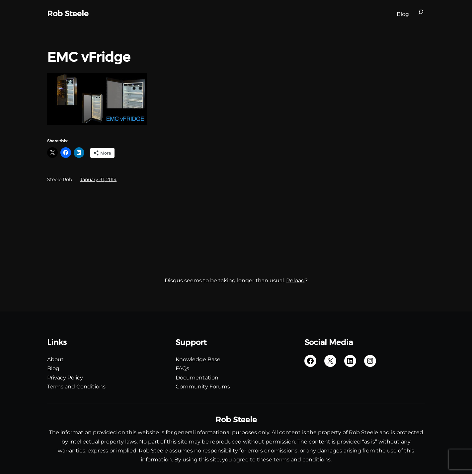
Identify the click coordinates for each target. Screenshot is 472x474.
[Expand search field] (421, 14)
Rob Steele (68, 13)
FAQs (182, 368)
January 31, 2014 (98, 179)
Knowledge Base (198, 359)
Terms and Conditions (76, 386)
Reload (295, 280)
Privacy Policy (65, 377)
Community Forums (203, 386)
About (55, 359)
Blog (53, 368)
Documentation (197, 377)
